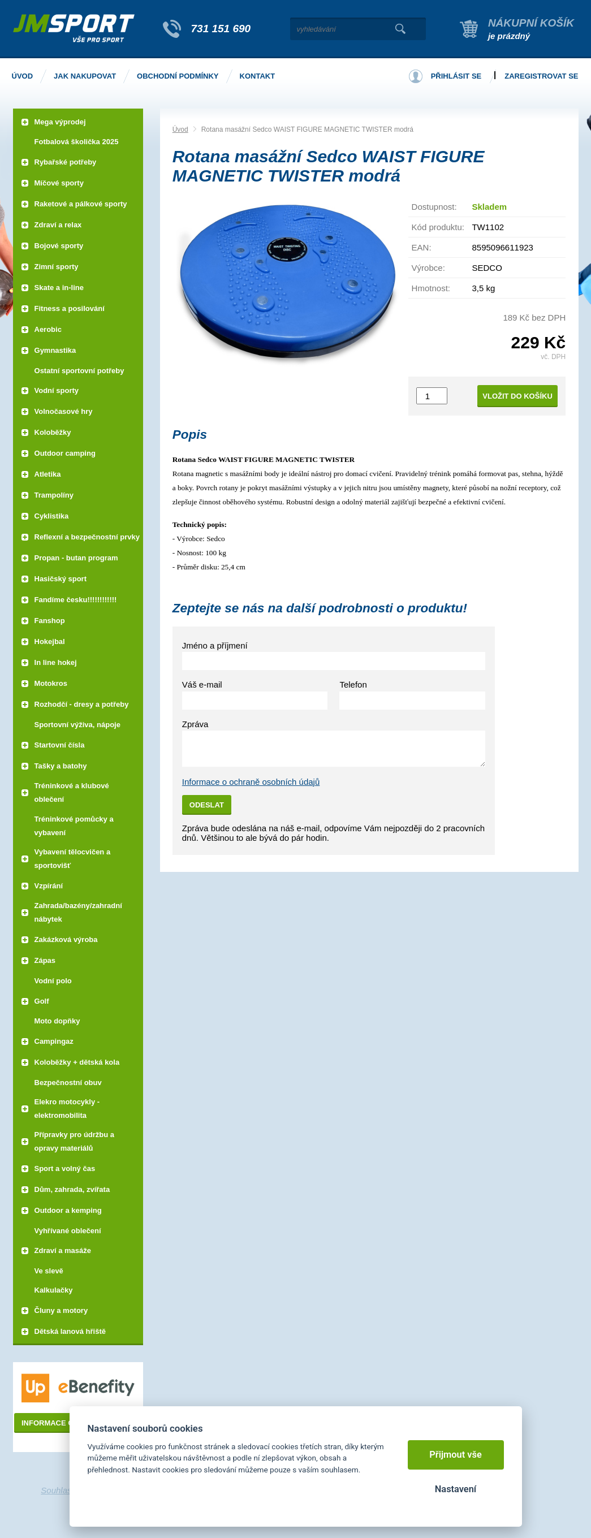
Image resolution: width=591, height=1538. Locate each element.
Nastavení (455, 1489)
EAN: (422, 247)
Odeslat (206, 805)
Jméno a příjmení (215, 645)
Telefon (352, 684)
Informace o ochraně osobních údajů (251, 782)
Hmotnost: (431, 288)
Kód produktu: (438, 227)
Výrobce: (428, 268)
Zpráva (195, 724)
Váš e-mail (202, 684)
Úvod (180, 129)
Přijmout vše (455, 1454)
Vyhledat (400, 29)
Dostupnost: (434, 206)
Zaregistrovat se (541, 76)
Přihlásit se (456, 76)
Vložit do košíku (517, 396)
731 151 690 (221, 28)
